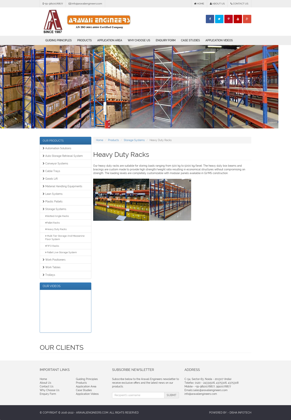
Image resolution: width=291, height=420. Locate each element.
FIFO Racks (52, 245)
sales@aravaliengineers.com (210, 390)
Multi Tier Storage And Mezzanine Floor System (65, 237)
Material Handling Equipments (62, 186)
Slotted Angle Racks (57, 216)
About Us (45, 382)
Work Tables (52, 267)
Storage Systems (54, 209)
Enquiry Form (165, 40)
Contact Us (46, 386)
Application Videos (219, 40)
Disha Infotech (240, 412)
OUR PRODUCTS (53, 140)
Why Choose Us (139, 40)
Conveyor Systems (55, 163)
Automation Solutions (57, 148)
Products (84, 40)
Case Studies (190, 40)
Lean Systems (53, 193)
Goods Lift (50, 178)
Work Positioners (54, 259)
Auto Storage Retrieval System (63, 155)
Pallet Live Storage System (61, 252)
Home (99, 140)
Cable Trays (51, 171)
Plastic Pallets (53, 201)
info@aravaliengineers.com (200, 393)
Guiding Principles (58, 40)
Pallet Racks (52, 222)
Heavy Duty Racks (56, 229)
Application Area (109, 40)
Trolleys (49, 274)
